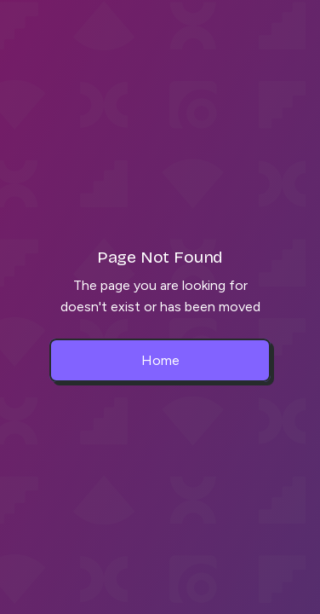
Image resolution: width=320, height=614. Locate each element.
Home (160, 360)
